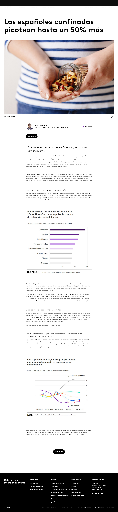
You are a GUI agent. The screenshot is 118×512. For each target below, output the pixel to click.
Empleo (97, 3)
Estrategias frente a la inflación (60, 489)
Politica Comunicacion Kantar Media (104, 507)
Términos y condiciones (66, 507)
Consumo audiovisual (57, 483)
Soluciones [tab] (22, 3)
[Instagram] (93, 493)
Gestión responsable (77, 495)
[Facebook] (96, 493)
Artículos (34, 3)
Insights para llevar (57, 492)
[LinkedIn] (99, 493)
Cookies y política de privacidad (83, 507)
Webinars (54, 498)
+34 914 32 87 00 (98, 489)
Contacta (103, 3)
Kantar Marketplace (48, 3)
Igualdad (53, 502)
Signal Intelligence (35, 483)
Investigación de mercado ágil (60, 495)
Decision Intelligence (36, 486)
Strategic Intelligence (36, 489)
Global (110, 3)
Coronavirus (54, 486)
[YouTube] (102, 493)
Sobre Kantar (89, 3)
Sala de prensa (76, 492)
